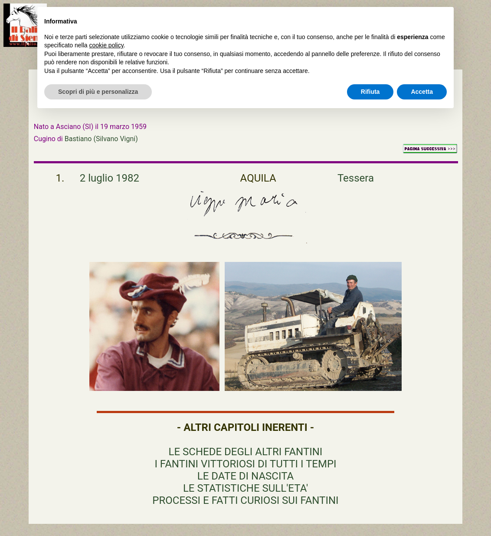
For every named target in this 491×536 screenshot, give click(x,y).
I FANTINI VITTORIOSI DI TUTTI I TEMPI (245, 464)
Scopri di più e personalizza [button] (98, 91)
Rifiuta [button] (370, 91)
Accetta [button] (422, 91)
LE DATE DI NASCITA (245, 476)
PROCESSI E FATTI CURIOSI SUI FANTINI (245, 500)
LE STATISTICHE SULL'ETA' (245, 488)
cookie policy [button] (106, 45)
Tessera (355, 178)
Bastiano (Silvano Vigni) (101, 139)
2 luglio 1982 (109, 178)
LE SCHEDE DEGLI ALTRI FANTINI (246, 452)
